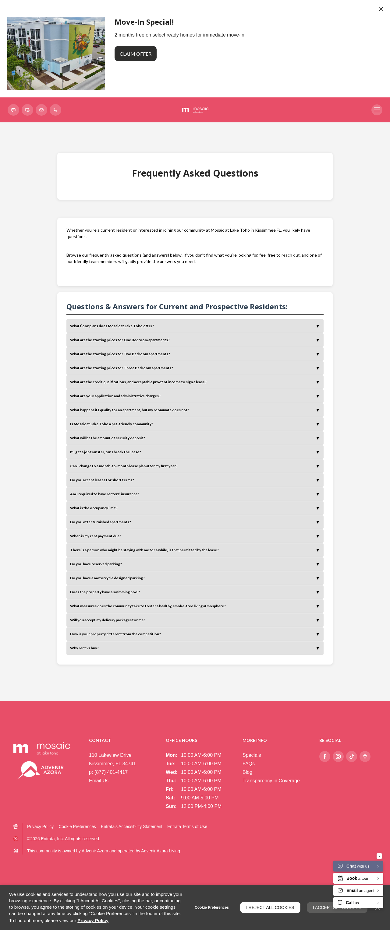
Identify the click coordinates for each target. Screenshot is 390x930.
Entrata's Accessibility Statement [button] (131, 826)
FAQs (249, 763)
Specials (252, 755)
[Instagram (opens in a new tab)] (338, 756)
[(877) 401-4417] (55, 110)
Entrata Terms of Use (187, 826)
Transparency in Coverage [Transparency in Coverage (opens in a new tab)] (271, 780)
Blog (247, 772)
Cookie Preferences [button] (77, 826)
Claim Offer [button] (135, 54)
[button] (13, 110)
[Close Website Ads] (381, 9)
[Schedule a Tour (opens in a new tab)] (27, 110)
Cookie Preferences (212, 907)
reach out (291, 255)
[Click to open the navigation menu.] (376, 109)
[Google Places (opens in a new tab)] (365, 756)
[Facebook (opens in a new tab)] (324, 756)
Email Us (98, 780)
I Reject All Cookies (270, 907)
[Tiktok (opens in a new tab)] (351, 756)
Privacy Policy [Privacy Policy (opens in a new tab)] (40, 826)
